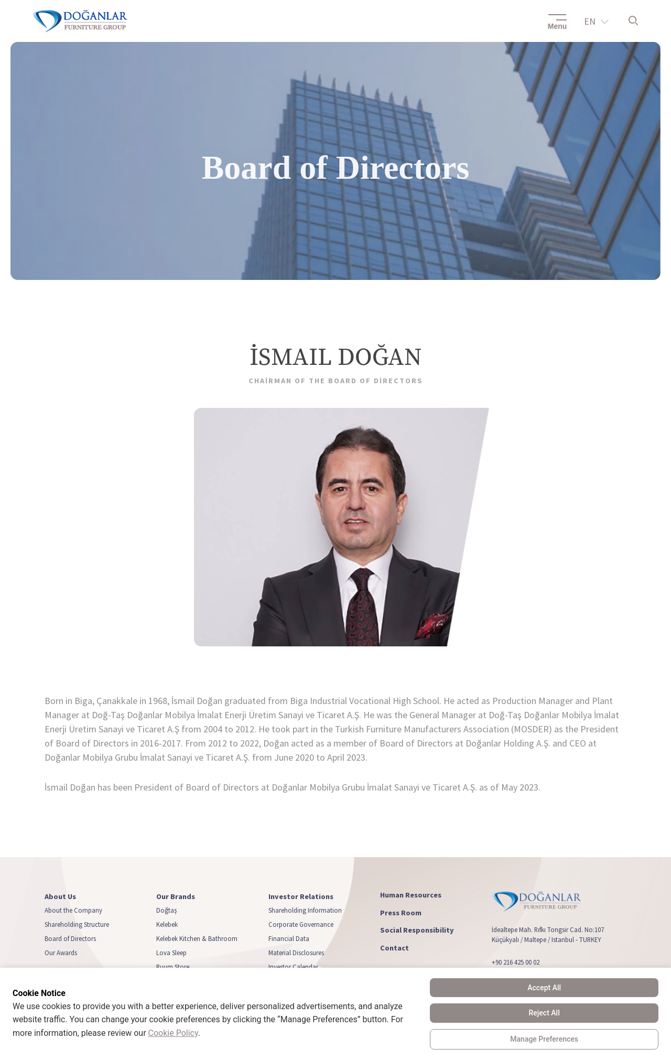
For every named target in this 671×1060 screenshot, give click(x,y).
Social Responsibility (417, 930)
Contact (394, 948)
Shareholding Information (305, 910)
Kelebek (167, 925)
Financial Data (288, 939)
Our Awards (61, 953)
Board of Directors (70, 939)
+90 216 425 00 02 (515, 962)
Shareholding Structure (77, 925)
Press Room (400, 912)
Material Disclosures (296, 953)
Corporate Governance (300, 925)
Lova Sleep (171, 953)
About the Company (73, 910)
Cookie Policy (173, 1033)
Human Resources (410, 895)
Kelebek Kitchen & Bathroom (196, 939)
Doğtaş (166, 910)
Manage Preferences (544, 1039)
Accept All (544, 987)
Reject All (544, 1013)
